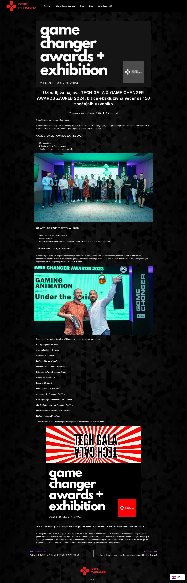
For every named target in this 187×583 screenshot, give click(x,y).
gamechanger (78, 113)
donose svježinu (122, 256)
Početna (48, 6)
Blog (91, 6)
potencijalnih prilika (72, 126)
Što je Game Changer (65, 6)
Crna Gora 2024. (105, 6)
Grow (82, 6)
